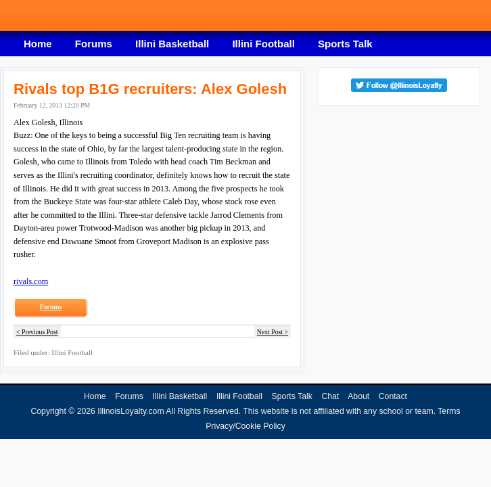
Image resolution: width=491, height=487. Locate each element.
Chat (330, 396)
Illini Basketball (172, 43)
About (358, 396)
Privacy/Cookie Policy (245, 426)
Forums (93, 43)
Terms (449, 411)
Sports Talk (345, 43)
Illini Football (263, 43)
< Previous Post (37, 331)
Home (38, 43)
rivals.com (31, 281)
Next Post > (272, 331)
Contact (393, 396)
